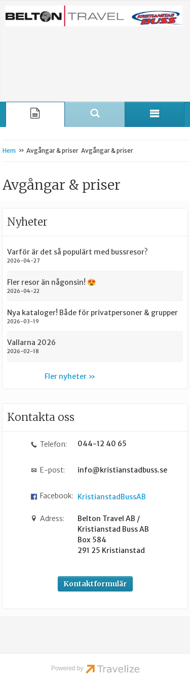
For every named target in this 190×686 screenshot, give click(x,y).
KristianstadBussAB (112, 496)
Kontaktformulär (95, 583)
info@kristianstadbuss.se (119, 470)
